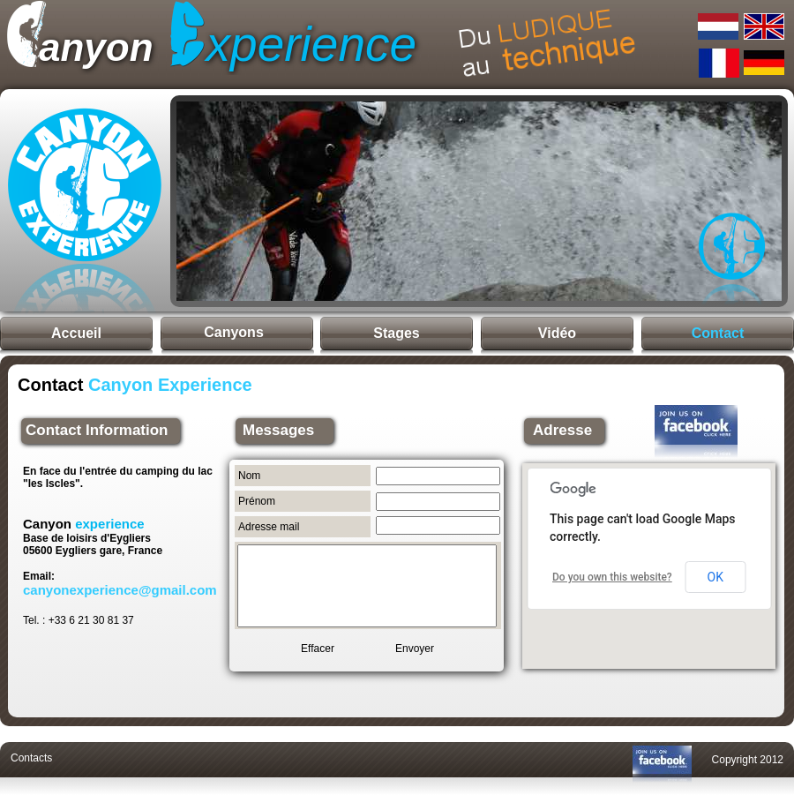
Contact (718, 333)
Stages (396, 333)
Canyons (234, 332)
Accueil (76, 333)
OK (715, 577)
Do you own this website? (612, 577)
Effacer (317, 648)
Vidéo (557, 333)
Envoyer (414, 648)
